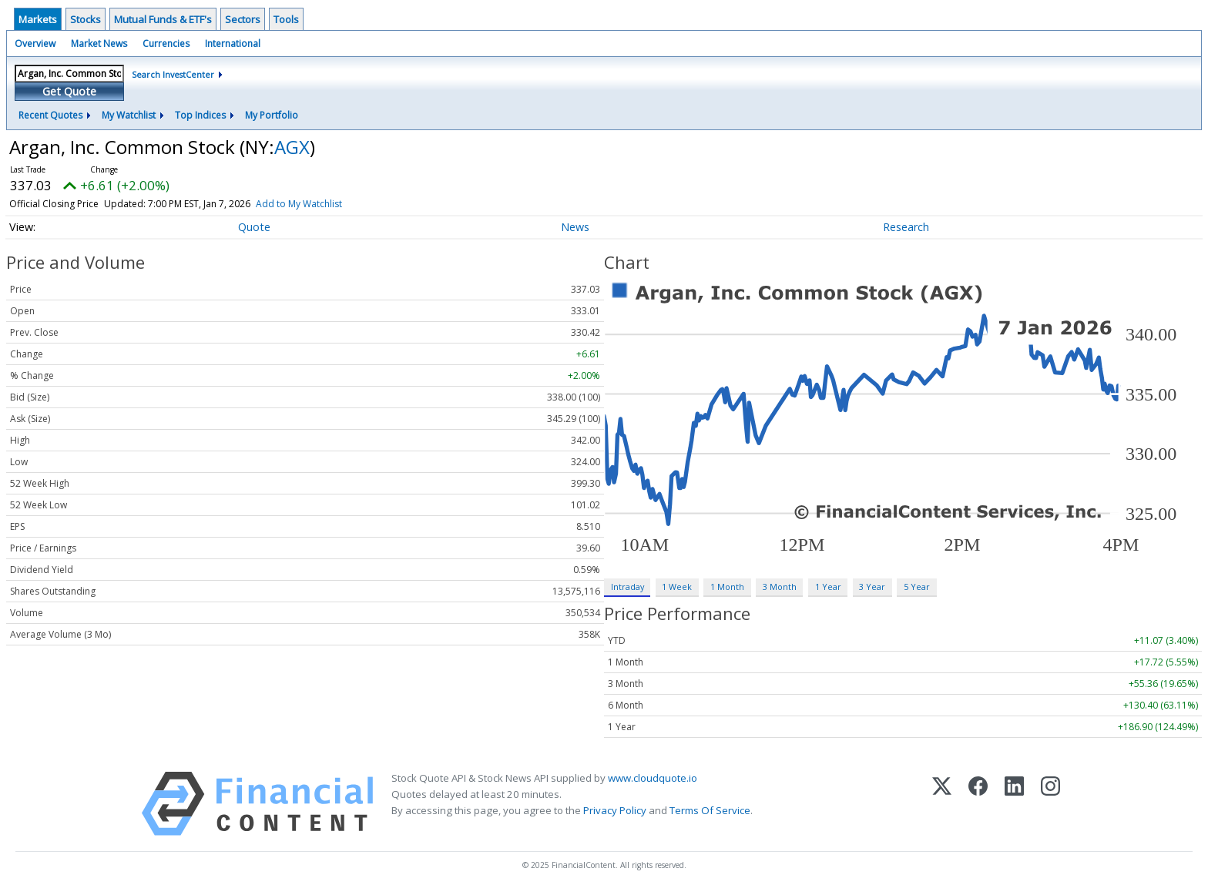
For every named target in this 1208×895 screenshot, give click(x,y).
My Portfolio (271, 115)
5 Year (917, 586)
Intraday (627, 586)
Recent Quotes (50, 115)
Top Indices (200, 115)
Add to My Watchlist (299, 203)
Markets (37, 19)
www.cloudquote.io (652, 778)
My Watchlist (129, 115)
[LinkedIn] (1014, 803)
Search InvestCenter (173, 74)
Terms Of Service (709, 810)
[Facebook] (978, 803)
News (575, 227)
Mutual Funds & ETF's (163, 19)
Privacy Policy (614, 810)
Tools (286, 19)
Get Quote (69, 91)
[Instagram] (1050, 803)
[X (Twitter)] (942, 803)
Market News (99, 43)
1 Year (828, 586)
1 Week (677, 586)
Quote (254, 227)
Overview (35, 43)
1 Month (727, 586)
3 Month (780, 586)
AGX (292, 146)
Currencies (166, 43)
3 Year (872, 586)
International (232, 43)
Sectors (242, 19)
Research (906, 227)
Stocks (85, 19)
